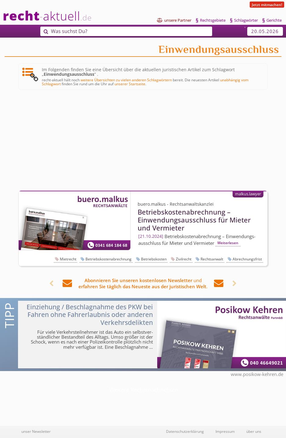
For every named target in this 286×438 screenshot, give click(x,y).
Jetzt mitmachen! (267, 4)
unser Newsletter (36, 431)
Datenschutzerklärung (185, 431)
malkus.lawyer (248, 194)
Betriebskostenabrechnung (108, 259)
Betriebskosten (154, 259)
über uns (253, 431)
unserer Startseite (129, 83)
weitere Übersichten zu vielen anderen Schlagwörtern (126, 79)
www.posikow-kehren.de (257, 374)
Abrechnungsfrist (247, 259)
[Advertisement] (143, 140)
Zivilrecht (183, 259)
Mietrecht (68, 259)
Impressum (225, 431)
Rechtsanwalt (212, 259)
